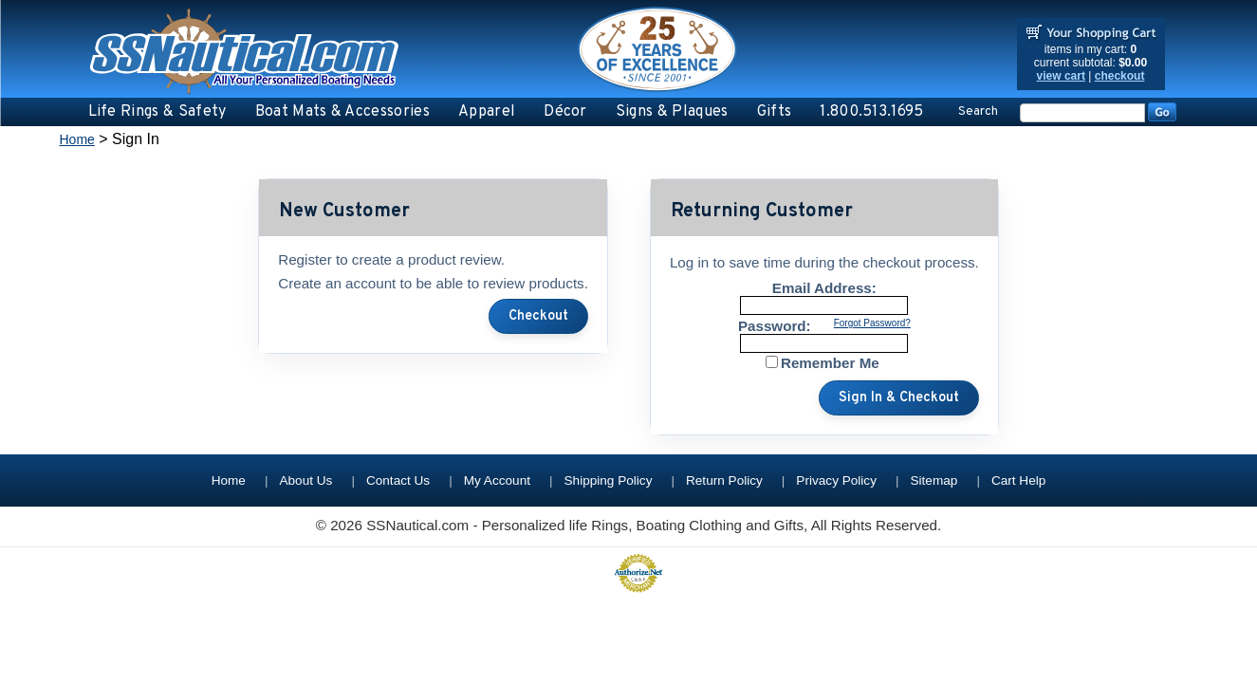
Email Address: (824, 288)
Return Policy (724, 480)
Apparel (486, 111)
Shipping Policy (608, 480)
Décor (565, 111)
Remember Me (830, 363)
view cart (1061, 76)
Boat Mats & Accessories (342, 111)
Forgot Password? (872, 323)
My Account (497, 480)
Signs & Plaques (672, 111)
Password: (774, 326)
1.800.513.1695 (871, 111)
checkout (1120, 76)
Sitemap (934, 480)
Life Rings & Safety (157, 111)
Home (77, 139)
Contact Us (398, 480)
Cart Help (1018, 480)
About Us (305, 480)
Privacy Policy (836, 480)
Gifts (774, 111)
